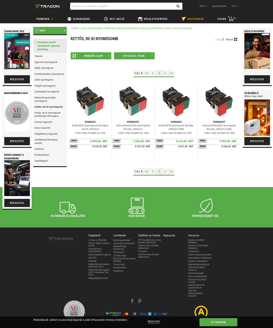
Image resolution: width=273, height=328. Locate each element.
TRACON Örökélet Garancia (196, 268)
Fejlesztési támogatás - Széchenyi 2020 (99, 265)
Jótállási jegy (119, 255)
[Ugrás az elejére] (147, 73)
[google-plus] (140, 301)
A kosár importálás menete (197, 280)
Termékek (43, 18)
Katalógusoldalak (121, 240)
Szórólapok (118, 252)
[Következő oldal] (165, 73)
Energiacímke (119, 267)
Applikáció (118, 271)
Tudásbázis (193, 251)
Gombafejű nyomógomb (47, 91)
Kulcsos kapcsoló (43, 122)
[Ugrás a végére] (171, 73)
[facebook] (132, 301)
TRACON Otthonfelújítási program (195, 293)
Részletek (154, 321)
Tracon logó (119, 264)
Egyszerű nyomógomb (46, 62)
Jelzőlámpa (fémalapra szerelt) (46, 141)
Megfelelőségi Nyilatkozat (119, 247)
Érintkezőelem (42, 154)
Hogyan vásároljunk (197, 261)
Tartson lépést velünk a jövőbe (99, 244)
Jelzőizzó (39, 149)
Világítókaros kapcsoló (46, 133)
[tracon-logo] (47, 6)
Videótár (92, 261)
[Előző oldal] (153, 73)
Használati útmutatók (123, 243)
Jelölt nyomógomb (44, 79)
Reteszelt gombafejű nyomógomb (45, 99)
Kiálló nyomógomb (44, 68)
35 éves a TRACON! (97, 240)
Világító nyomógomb (45, 85)
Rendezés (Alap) (91, 56)
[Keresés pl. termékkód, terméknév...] (126, 6)
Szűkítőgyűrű (41, 160)
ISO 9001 (92, 258)
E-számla (142, 251)
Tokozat (39, 56)
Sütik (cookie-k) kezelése (199, 254)
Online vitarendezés (197, 276)
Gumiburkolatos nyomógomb (49, 74)
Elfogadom (218, 322)
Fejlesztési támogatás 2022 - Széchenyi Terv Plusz (98, 272)
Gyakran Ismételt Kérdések (196, 241)
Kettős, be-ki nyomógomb (49, 106)
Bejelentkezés (219, 6)
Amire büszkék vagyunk (99, 254)
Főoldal (75, 28)
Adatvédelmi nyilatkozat (199, 258)
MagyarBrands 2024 (98, 278)
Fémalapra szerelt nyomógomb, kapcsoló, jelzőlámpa (133, 28)
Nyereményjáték (196, 273)
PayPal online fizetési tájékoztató (148, 246)
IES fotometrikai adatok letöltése (124, 259)
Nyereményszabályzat (198, 264)
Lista (218, 39)
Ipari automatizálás (92, 28)
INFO (202, 6)
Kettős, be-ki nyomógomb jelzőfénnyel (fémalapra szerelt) (48, 114)
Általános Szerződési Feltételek (198, 246)
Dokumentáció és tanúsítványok (196, 286)
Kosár (222, 18)
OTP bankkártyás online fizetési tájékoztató (149, 241)
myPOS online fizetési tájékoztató (148, 255)
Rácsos (229, 39)
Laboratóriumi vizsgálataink (95, 250)
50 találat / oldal (138, 55)
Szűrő (42, 30)
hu (233, 6)
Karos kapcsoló (42, 127)
